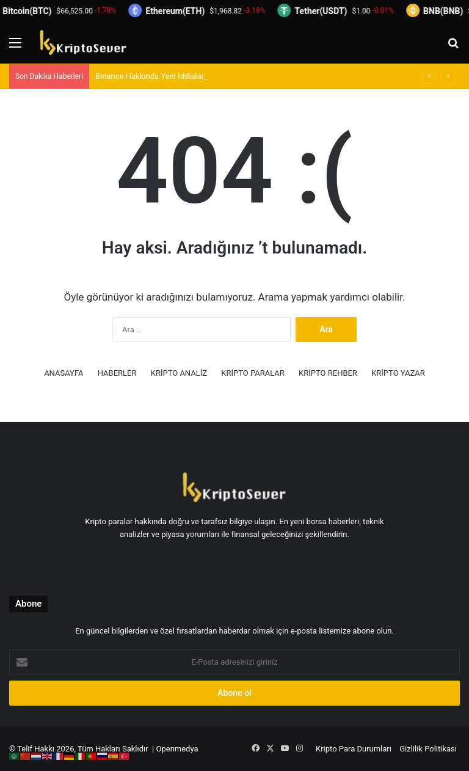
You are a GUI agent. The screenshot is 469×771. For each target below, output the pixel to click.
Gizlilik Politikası (428, 748)
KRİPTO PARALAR (253, 373)
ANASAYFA (63, 373)
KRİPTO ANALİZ (179, 373)
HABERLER (117, 373)
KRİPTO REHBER (328, 373)
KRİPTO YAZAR (398, 373)
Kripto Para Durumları (353, 748)
